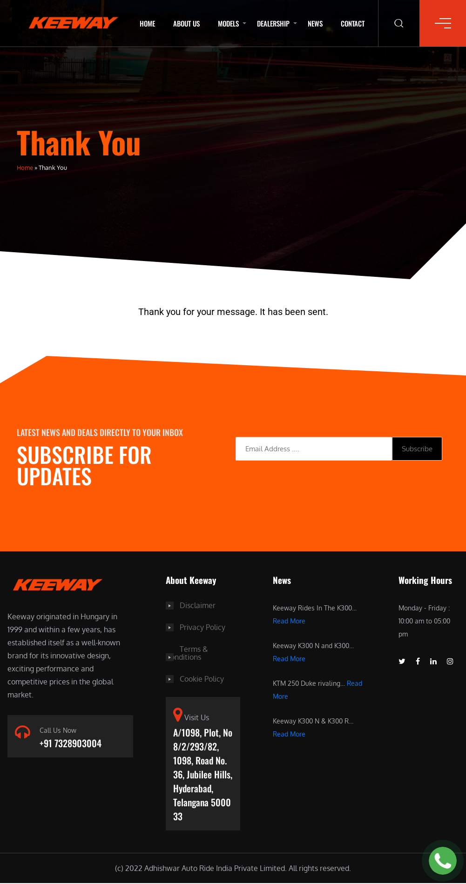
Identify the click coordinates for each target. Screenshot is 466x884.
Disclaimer (198, 605)
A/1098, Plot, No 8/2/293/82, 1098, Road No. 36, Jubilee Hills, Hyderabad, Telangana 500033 (202, 773)
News (315, 23)
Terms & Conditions (187, 651)
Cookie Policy (202, 677)
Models (228, 23)
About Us (186, 23)
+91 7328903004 (70, 743)
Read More (289, 621)
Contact (353, 23)
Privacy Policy (202, 626)
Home (147, 23)
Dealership (273, 23)
